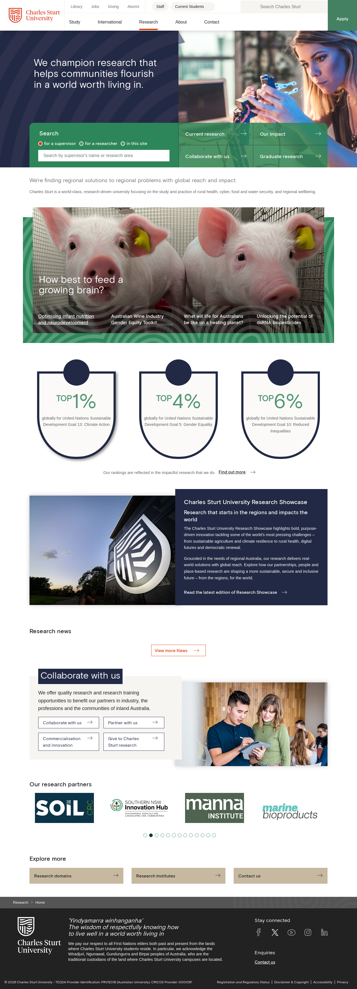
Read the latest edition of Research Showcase (230, 592)
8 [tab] (185, 835)
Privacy (342, 982)
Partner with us (123, 722)
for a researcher (101, 143)
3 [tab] (156, 835)
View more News (172, 650)
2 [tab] (151, 835)
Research (20, 902)
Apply (342, 18)
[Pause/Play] (320, 784)
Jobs (95, 6)
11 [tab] (202, 835)
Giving (113, 6)
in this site (137, 143)
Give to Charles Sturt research (123, 741)
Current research (205, 134)
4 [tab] (162, 835)
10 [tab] (196, 835)
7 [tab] (179, 835)
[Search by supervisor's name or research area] (100, 155)
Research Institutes (155, 875)
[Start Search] (165, 155)
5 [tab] (168, 835)
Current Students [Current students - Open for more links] (189, 6)
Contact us (249, 875)
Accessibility (322, 982)
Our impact (272, 134)
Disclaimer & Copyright (291, 982)
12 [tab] (208, 835)
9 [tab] (191, 835)
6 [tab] (173, 835)
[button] (79, 24)
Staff (160, 6)
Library (76, 6)
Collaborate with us (207, 156)
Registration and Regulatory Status (243, 982)
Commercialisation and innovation (62, 741)
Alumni (133, 6)
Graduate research (281, 156)
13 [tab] (214, 835)
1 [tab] (145, 835)
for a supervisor (60, 143)
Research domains (53, 875)
